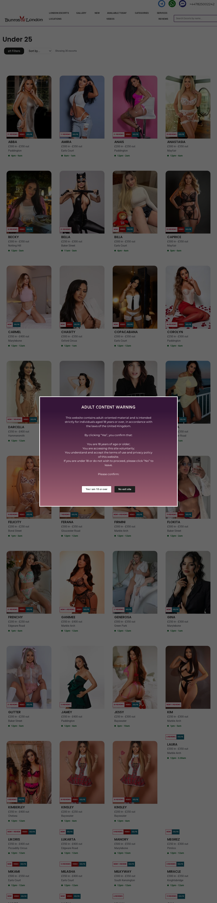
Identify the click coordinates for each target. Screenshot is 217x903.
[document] (108, 451)
